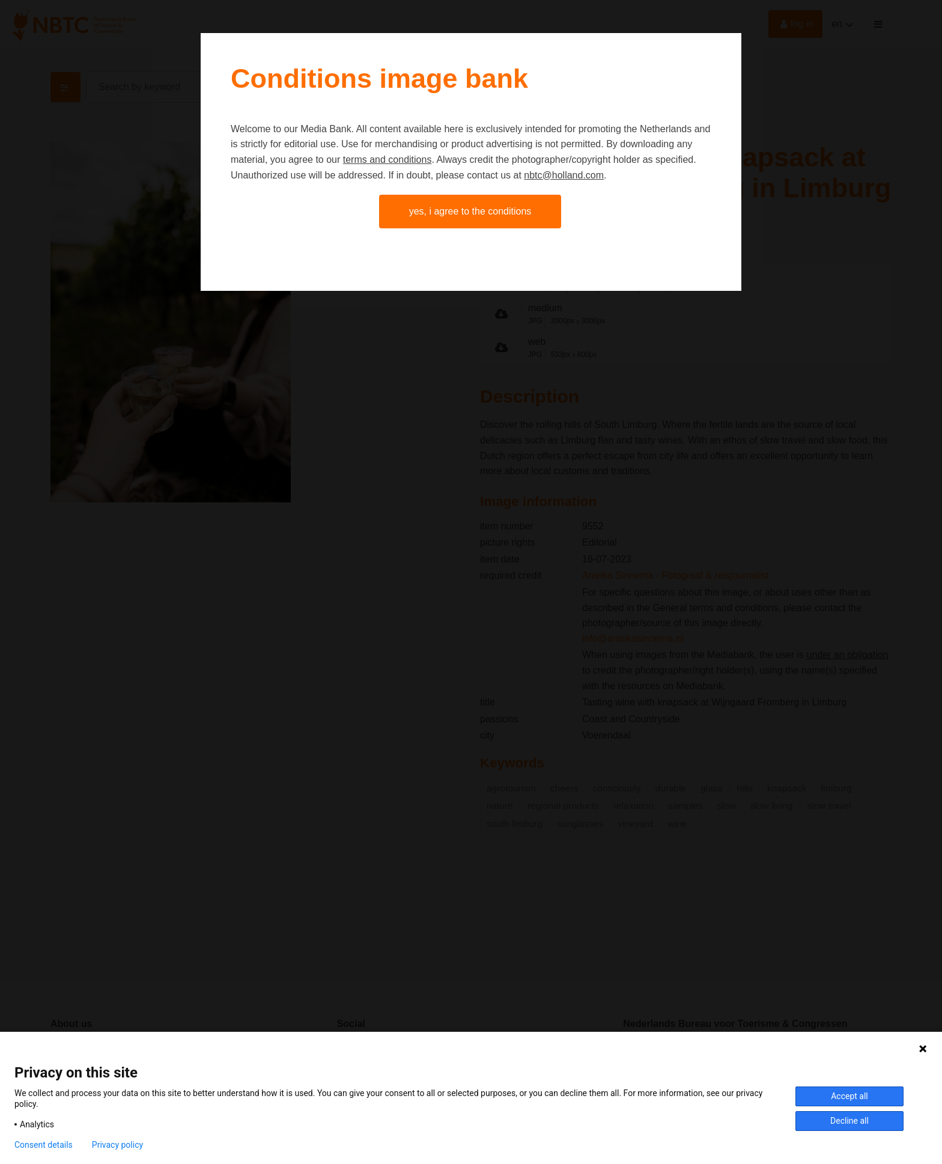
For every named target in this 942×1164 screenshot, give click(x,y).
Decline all (849, 1121)
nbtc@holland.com (564, 175)
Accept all (849, 1096)
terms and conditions (387, 159)
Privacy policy (117, 1145)
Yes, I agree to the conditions (470, 211)
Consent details (43, 1145)
